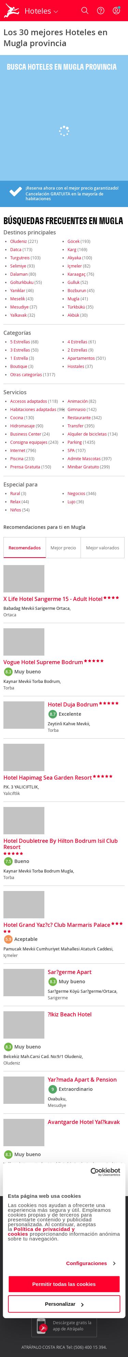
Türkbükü (76, 307)
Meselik (17, 298)
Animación (78, 401)
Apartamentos (81, 358)
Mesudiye (19, 307)
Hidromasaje (22, 425)
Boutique (18, 366)
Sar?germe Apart (69, 972)
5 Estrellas (20, 341)
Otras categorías (26, 374)
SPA (71, 450)
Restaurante (79, 417)
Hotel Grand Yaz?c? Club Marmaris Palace (56, 925)
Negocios (76, 493)
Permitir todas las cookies (64, 1284)
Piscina (17, 458)
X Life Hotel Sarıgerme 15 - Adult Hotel (52, 599)
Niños (15, 509)
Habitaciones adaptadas (33, 409)
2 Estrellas (77, 350)
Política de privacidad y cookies (41, 1231)
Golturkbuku (21, 282)
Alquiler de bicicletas (87, 434)
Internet (17, 450)
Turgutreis (20, 257)
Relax (15, 501)
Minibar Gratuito (83, 466)
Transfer (76, 425)
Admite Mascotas (84, 458)
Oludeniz (18, 241)
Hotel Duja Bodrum (73, 704)
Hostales (76, 366)
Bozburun (77, 290)
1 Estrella (19, 358)
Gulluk (74, 282)
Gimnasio (77, 409)
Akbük (73, 315)
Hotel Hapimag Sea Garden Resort (47, 778)
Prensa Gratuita (25, 466)
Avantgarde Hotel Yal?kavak (84, 1122)
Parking (75, 442)
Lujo (71, 501)
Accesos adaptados (28, 401)
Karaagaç (77, 274)
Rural (15, 493)
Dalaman (19, 274)
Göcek (74, 241)
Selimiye (18, 266)
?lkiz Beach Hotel (69, 1014)
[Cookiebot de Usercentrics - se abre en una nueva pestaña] (91, 1172)
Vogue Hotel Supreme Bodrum (43, 662)
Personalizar (64, 1304)
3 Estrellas (20, 350)
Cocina (16, 417)
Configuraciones (86, 1263)
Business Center (25, 434)
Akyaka (74, 257)
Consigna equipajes (28, 442)
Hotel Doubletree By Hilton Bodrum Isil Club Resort (60, 844)
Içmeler (75, 266)
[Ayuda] (101, 10)
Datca (16, 249)
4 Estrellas (77, 341)
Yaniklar (17, 290)
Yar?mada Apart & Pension (82, 1080)
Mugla (74, 298)
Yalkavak (18, 315)
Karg (72, 249)
